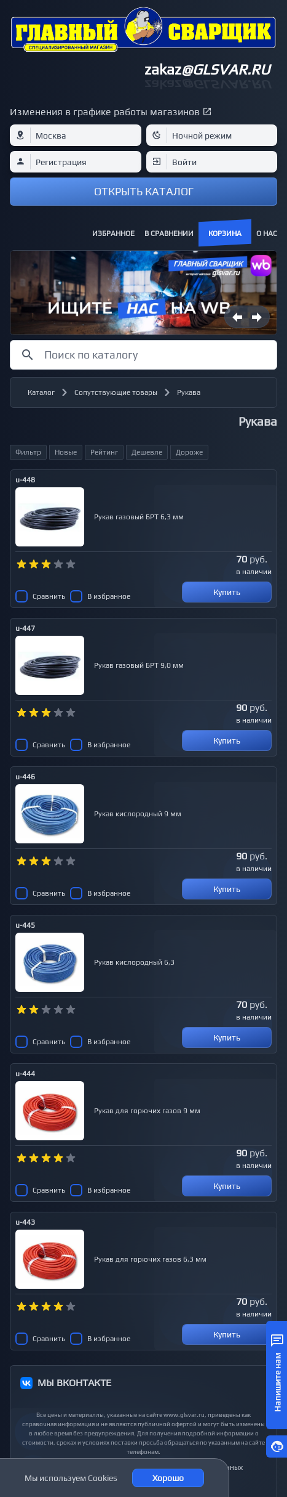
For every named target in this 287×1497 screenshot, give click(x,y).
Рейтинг (104, 452)
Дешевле (147, 452)
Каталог (41, 392)
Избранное (113, 233)
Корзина (225, 233)
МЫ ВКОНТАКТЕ (74, 1383)
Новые (66, 452)
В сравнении (169, 233)
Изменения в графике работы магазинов (105, 112)
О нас (266, 233)
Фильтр (28, 452)
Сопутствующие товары (115, 392)
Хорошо (168, 1478)
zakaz (207, 69)
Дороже (189, 452)
